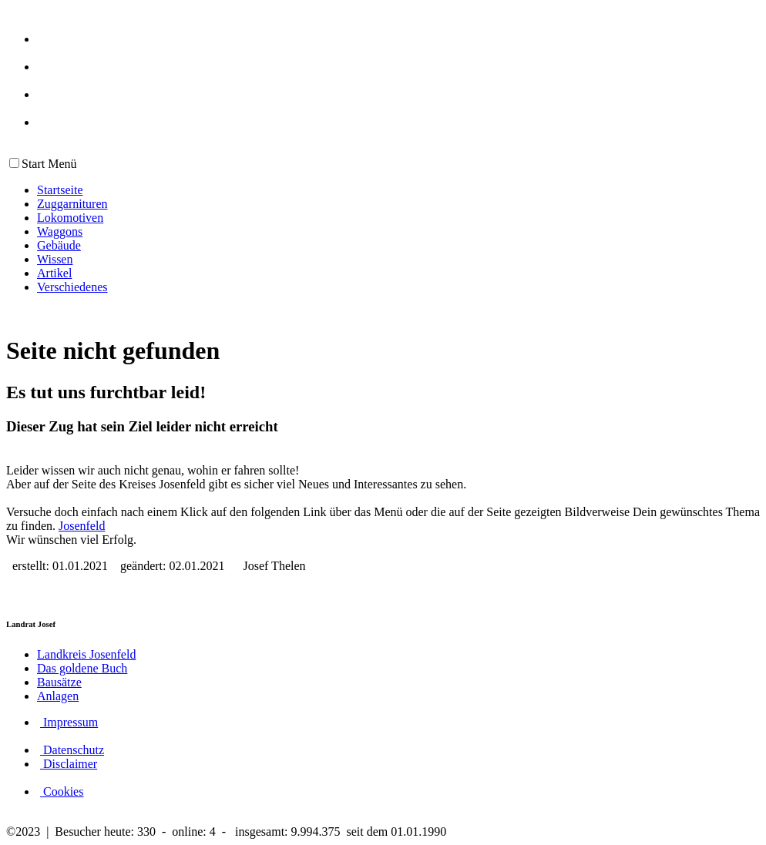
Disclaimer (68, 763)
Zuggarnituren (72, 203)
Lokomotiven (70, 217)
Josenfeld (82, 525)
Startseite (60, 189)
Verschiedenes (72, 286)
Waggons (59, 231)
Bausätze (59, 682)
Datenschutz (72, 749)
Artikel (54, 273)
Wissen (54, 259)
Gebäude (59, 245)
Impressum (69, 722)
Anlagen (58, 695)
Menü (60, 163)
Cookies (61, 791)
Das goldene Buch (82, 668)
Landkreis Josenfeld (86, 654)
